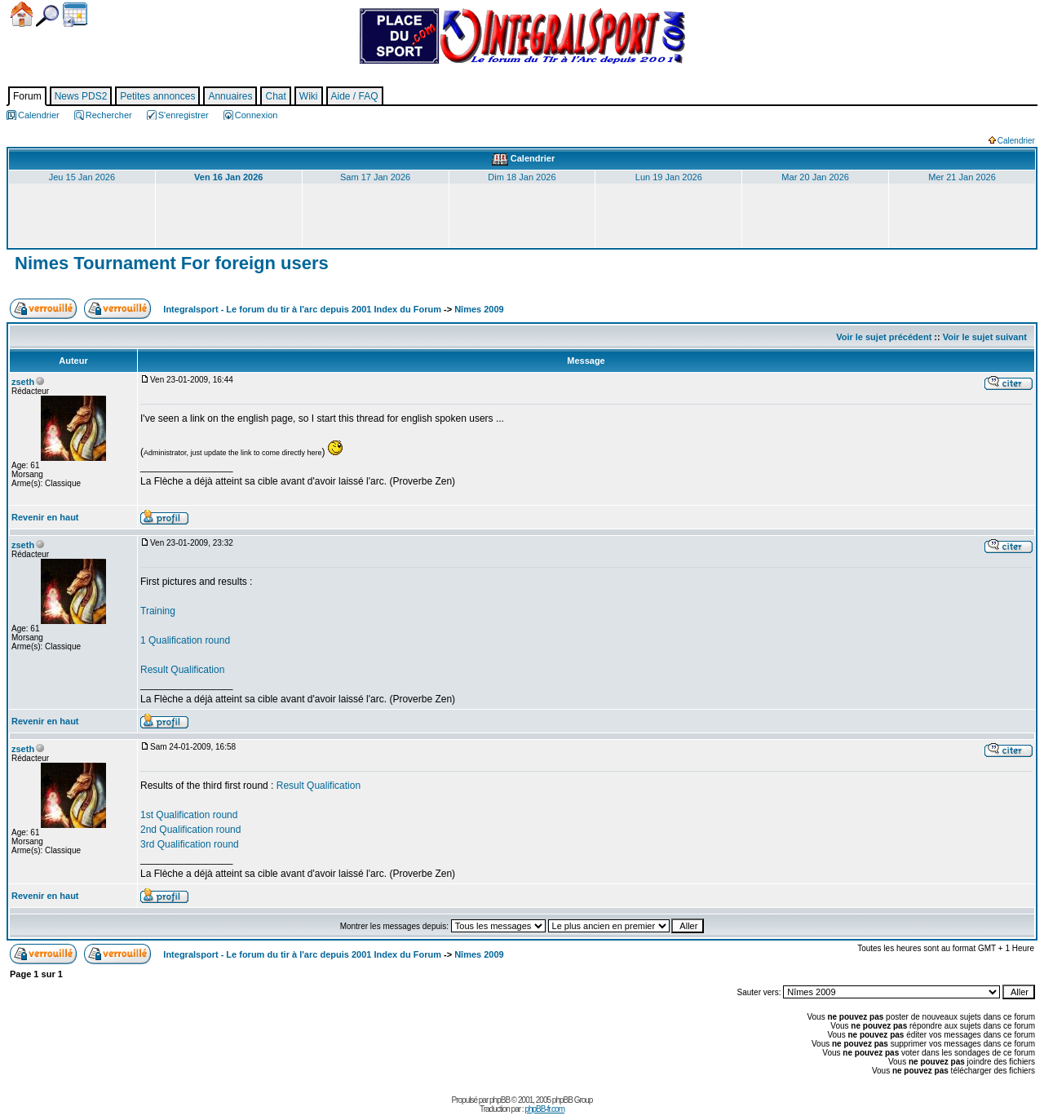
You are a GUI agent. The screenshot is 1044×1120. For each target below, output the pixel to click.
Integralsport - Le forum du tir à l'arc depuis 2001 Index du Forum (302, 309)
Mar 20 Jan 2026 (815, 177)
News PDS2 (81, 96)
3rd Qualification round (189, 844)
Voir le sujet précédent (883, 337)
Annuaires (230, 96)
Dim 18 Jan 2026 (521, 177)
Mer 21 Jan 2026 (962, 177)
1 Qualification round (185, 640)
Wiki (308, 96)
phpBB (499, 1100)
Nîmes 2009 (479, 309)
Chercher (47, 16)
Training (157, 611)
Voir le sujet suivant (985, 337)
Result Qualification (182, 669)
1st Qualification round (188, 815)
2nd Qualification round (190, 829)
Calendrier (75, 14)
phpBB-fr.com (544, 1109)
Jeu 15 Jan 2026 (82, 177)
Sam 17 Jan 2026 (375, 177)
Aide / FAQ (354, 96)
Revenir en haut (45, 517)
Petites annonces (157, 96)
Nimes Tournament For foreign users (169, 263)
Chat (275, 96)
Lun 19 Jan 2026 (668, 177)
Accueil (22, 14)
